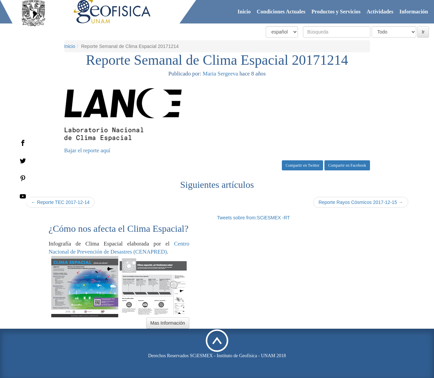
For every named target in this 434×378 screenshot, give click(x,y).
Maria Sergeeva (220, 73)
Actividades (380, 11)
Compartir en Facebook (347, 165)
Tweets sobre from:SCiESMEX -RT (253, 217)
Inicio (244, 11)
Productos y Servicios (335, 11)
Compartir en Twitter (302, 165)
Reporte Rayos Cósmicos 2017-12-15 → (360, 202)
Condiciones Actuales (281, 11)
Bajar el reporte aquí (87, 150)
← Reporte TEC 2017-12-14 (60, 202)
